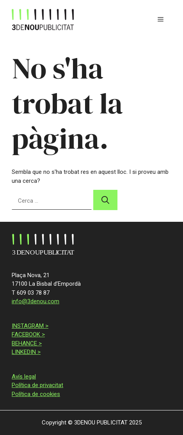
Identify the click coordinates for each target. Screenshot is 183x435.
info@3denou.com (35, 301)
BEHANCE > (27, 343)
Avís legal (24, 376)
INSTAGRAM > (30, 325)
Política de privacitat (37, 385)
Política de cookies (36, 394)
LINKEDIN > (26, 351)
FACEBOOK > (28, 334)
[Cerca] (105, 200)
